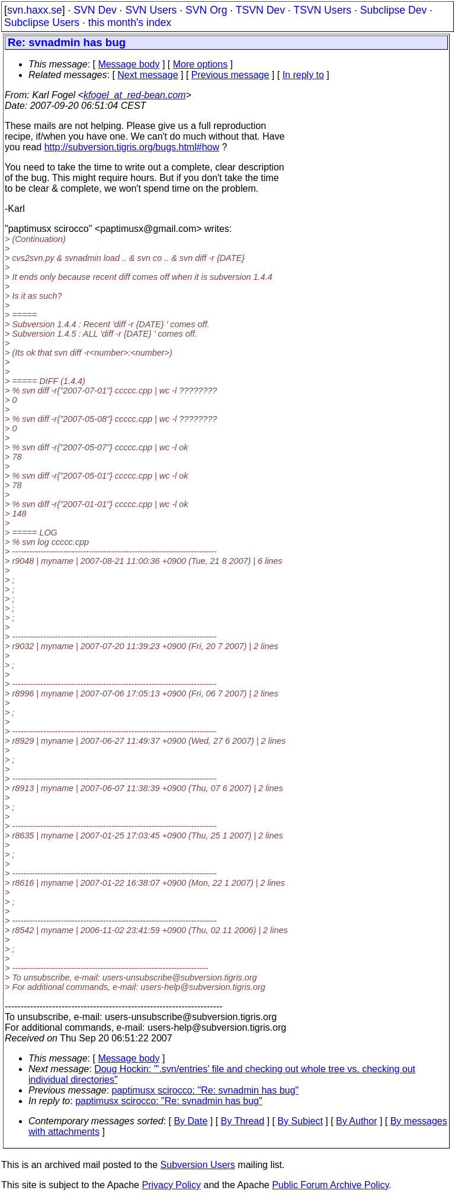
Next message (147, 75)
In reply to (303, 75)
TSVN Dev (260, 10)
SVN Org (206, 10)
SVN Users (151, 10)
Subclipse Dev (393, 10)
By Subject (299, 1121)
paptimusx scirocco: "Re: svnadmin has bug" (205, 1090)
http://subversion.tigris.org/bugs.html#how (131, 147)
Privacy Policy (171, 1185)
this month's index (129, 22)
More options (200, 64)
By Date (190, 1121)
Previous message (230, 75)
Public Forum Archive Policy (330, 1185)
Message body (128, 64)
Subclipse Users (41, 22)
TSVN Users (322, 10)
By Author (356, 1121)
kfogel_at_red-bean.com (135, 95)
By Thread (243, 1121)
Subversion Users (198, 1165)
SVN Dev (94, 10)
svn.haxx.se (34, 10)
